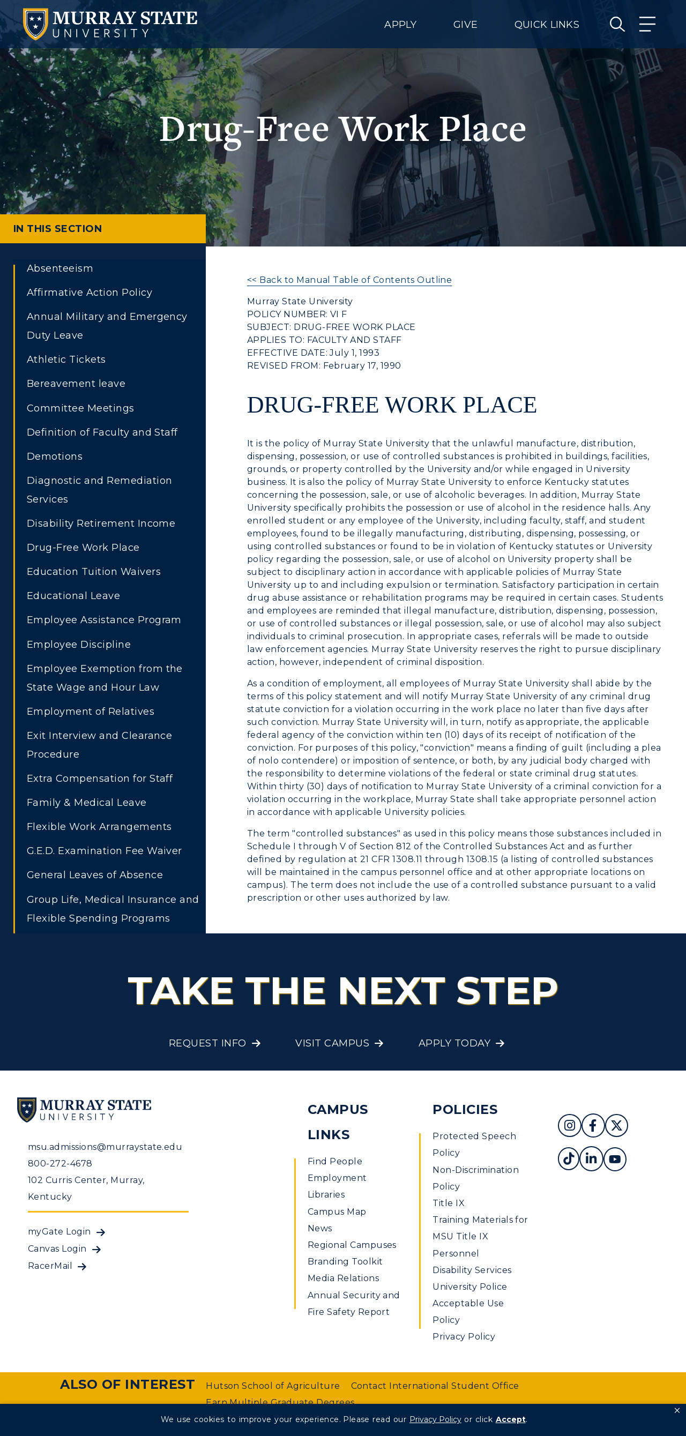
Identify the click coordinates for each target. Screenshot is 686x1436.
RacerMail (50, 1266)
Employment (337, 1178)
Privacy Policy (464, 1337)
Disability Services (472, 1270)
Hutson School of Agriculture (273, 1386)
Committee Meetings (81, 408)
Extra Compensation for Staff (100, 778)
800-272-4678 (60, 1163)
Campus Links (338, 1122)
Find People (335, 1161)
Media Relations (343, 1278)
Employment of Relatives (90, 711)
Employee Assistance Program (104, 620)
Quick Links (546, 25)
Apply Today (454, 1043)
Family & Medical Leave (87, 803)
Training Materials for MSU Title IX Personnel (480, 1236)
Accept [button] (511, 1419)
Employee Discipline (79, 644)
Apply (400, 25)
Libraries (326, 1195)
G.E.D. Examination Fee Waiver (104, 851)
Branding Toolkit (345, 1261)
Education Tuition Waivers (94, 572)
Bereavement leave (76, 384)
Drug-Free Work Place (83, 548)
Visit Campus (332, 1043)
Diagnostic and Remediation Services (99, 490)
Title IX (449, 1203)
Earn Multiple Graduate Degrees (280, 1402)
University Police (470, 1287)
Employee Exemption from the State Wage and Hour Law (105, 678)
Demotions (55, 456)
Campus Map (337, 1212)
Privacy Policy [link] (435, 1419)
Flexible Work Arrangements (99, 827)
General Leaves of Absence (95, 875)
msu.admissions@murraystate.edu (105, 1147)
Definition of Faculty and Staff (102, 432)
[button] (677, 1411)
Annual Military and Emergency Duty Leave (107, 326)
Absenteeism (60, 268)
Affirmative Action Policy (89, 292)
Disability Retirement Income (101, 523)
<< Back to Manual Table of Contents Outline (349, 280)
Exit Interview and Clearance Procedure (99, 745)
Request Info (208, 1043)
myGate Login (59, 1231)
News (320, 1228)
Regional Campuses (352, 1245)
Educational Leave (73, 596)
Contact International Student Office (435, 1386)
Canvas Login (57, 1249)
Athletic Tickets (66, 359)
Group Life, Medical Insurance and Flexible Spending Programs (113, 909)
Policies (465, 1109)
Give (465, 25)
